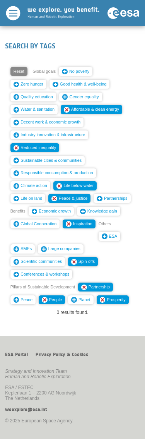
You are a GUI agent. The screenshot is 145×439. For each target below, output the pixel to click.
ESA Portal (16, 355)
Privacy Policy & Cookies (62, 355)
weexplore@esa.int (26, 409)
